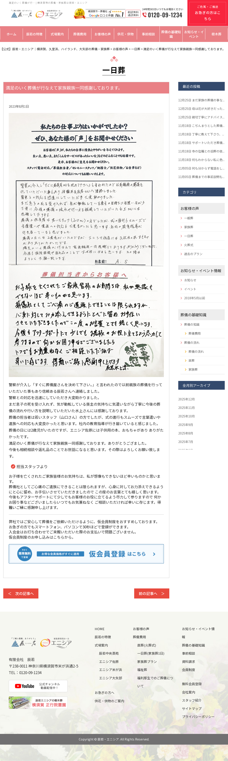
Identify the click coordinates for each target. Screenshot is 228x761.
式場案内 (57, 34)
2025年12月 (186, 399)
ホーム (11, 34)
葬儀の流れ (191, 342)
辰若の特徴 (34, 34)
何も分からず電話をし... (201, 168)
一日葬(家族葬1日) (150, 653)
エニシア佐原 (109, 661)
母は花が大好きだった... (201, 108)
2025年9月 (185, 424)
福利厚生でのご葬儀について (155, 682)
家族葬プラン (147, 661)
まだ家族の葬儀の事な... (201, 100)
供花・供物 (125, 34)
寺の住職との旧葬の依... (201, 151)
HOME (100, 628)
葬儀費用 (79, 34)
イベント (190, 289)
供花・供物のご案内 (109, 701)
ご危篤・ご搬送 (208, 13)
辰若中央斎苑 (109, 653)
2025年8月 (185, 433)
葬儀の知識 (191, 324)
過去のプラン (193, 254)
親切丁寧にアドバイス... (201, 117)
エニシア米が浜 (110, 669)
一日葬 (188, 236)
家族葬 (188, 227)
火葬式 (188, 245)
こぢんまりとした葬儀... (201, 125)
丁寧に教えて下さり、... (201, 134)
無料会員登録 (192, 683)
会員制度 (188, 669)
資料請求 (188, 661)
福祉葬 (142, 669)
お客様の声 (102, 34)
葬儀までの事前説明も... (201, 177)
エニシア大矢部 (110, 678)
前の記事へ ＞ (152, 593)
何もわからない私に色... (201, 159)
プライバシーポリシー (198, 716)
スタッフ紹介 (192, 700)
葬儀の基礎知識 (171, 34)
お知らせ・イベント (194, 34)
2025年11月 (186, 407)
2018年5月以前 (194, 298)
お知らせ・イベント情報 (200, 270)
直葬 (192, 360)
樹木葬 (216, 34)
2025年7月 (185, 441)
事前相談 (148, 34)
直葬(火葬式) (146, 645)
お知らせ (190, 280)
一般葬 (188, 218)
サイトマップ (192, 708)
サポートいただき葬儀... (201, 142)
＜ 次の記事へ (21, 593)
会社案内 (188, 692)
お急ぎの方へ (104, 692)
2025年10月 (186, 416)
